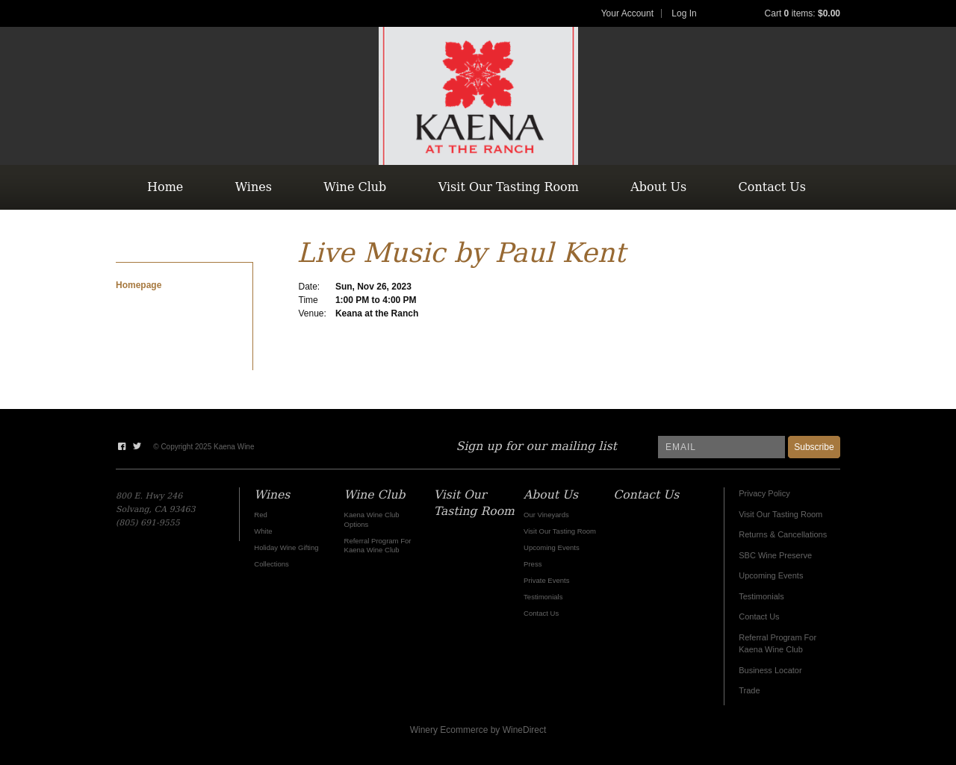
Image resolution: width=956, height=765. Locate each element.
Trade (749, 690)
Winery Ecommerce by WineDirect (478, 730)
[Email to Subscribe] (721, 447)
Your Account (627, 13)
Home (165, 187)
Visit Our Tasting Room (508, 187)
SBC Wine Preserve (775, 555)
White (263, 531)
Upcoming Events (771, 575)
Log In (683, 13)
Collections (271, 564)
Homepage (138, 285)
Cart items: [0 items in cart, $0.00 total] (802, 13)
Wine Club (354, 187)
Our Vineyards (546, 514)
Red (260, 514)
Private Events (546, 580)
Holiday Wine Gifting (286, 547)
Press (532, 564)
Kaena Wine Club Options (372, 519)
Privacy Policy (764, 493)
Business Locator (770, 670)
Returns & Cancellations (783, 534)
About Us (658, 187)
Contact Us (772, 187)
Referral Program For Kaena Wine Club (378, 545)
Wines (253, 187)
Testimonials (761, 596)
